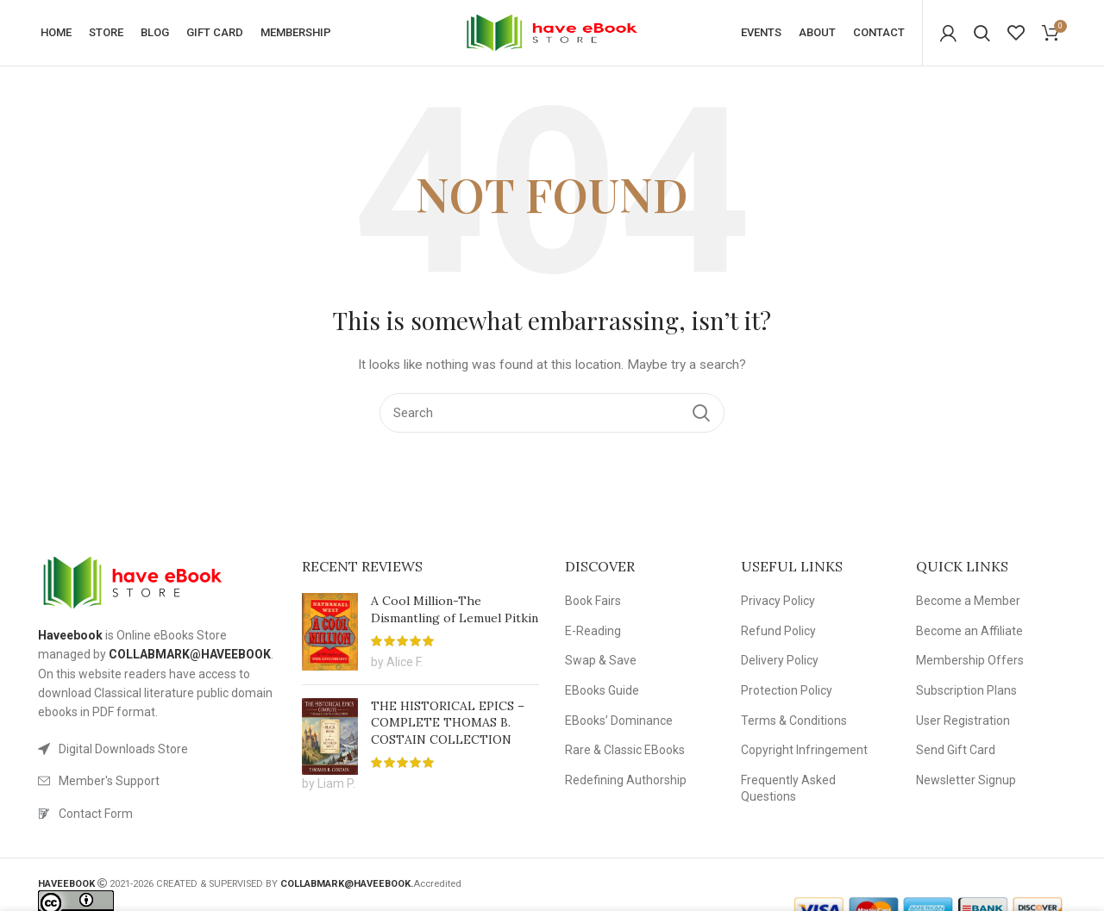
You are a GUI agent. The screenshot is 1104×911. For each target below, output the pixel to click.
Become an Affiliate (969, 633)
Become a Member (968, 604)
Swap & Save (601, 664)
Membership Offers (970, 664)
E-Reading (593, 633)
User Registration (963, 723)
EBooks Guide (602, 694)
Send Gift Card (955, 753)
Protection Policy (786, 694)
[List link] (157, 751)
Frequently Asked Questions (788, 791)
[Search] (982, 34)
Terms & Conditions (794, 723)
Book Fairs (593, 604)
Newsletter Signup (966, 782)
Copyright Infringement (804, 753)
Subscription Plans (966, 694)
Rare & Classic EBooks (625, 753)
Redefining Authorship (626, 782)
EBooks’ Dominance (619, 723)
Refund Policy (778, 633)
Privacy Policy (778, 604)
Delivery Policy (780, 664)
